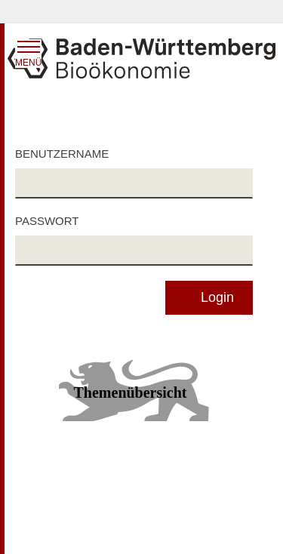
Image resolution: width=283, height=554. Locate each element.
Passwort (46, 220)
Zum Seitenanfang (141, 451)
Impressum (41, 528)
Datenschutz (171, 472)
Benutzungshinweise (190, 494)
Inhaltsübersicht (52, 472)
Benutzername (62, 153)
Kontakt (159, 528)
